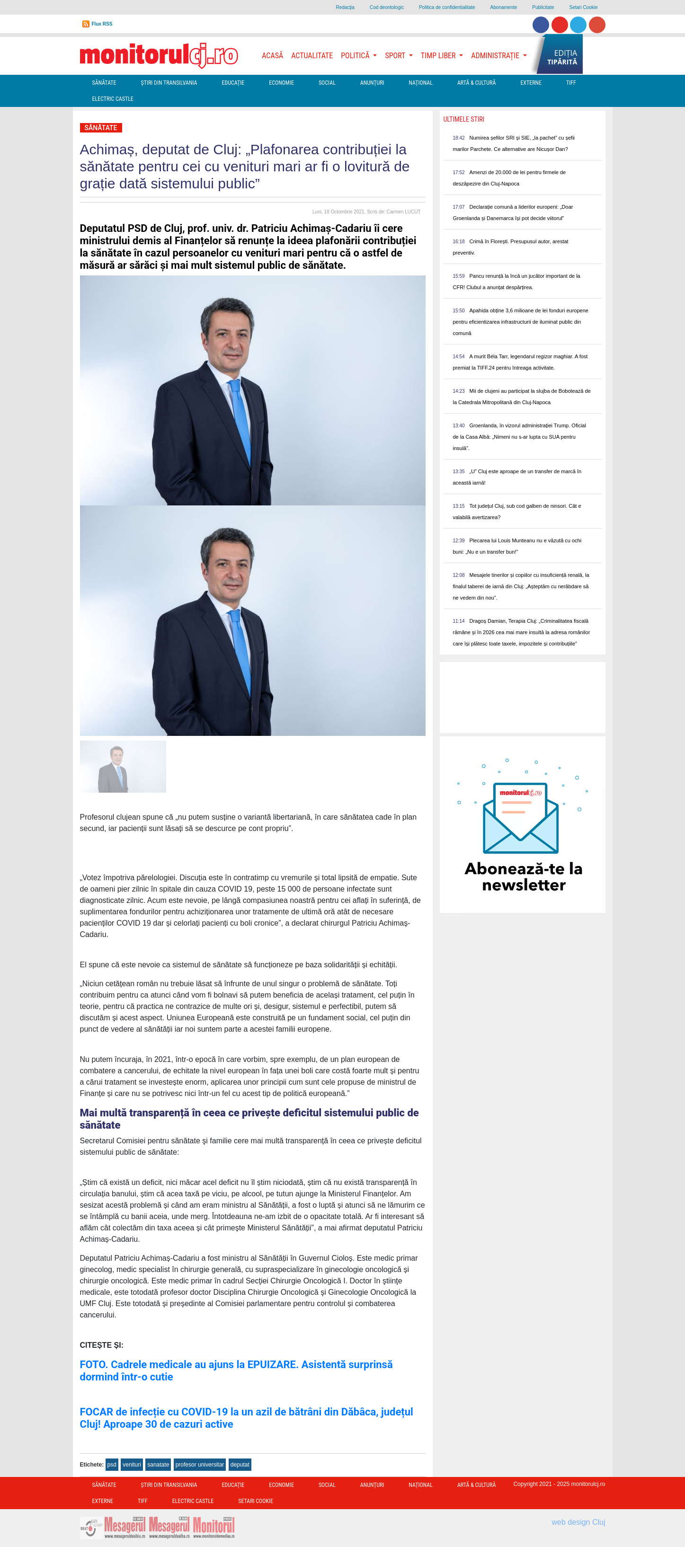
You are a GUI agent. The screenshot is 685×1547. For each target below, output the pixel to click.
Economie (281, 83)
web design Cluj (578, 1522)
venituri (132, 1464)
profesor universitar (200, 1464)
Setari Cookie (583, 7)
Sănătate (104, 83)
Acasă (272, 55)
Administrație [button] (496, 55)
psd (111, 1464)
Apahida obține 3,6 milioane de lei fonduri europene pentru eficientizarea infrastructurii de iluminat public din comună (520, 322)
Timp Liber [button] (439, 55)
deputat (240, 1464)
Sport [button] (396, 55)
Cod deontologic (387, 7)
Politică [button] (356, 55)
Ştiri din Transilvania (169, 83)
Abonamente (503, 7)
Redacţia (345, 7)
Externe (531, 83)
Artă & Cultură (476, 83)
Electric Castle (112, 99)
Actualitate (312, 55)
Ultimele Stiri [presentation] (464, 119)
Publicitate (543, 7)
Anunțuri (372, 83)
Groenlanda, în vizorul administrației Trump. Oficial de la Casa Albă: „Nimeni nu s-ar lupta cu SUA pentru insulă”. (519, 437)
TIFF (571, 83)
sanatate (158, 1464)
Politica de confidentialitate (447, 7)
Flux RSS (102, 24)
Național (421, 83)
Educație (233, 83)
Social (327, 83)
